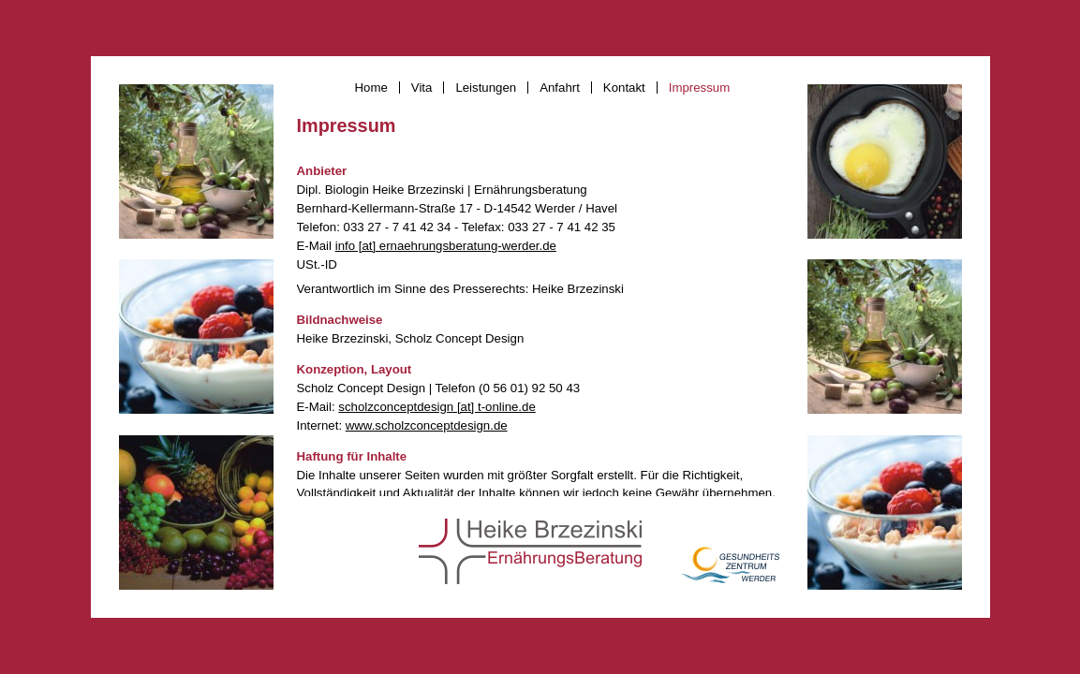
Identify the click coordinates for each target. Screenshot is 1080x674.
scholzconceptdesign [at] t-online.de (436, 407)
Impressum (699, 87)
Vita (422, 87)
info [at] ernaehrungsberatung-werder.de (445, 246)
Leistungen (485, 87)
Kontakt (624, 87)
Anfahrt (560, 87)
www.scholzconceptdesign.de (427, 425)
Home (371, 87)
